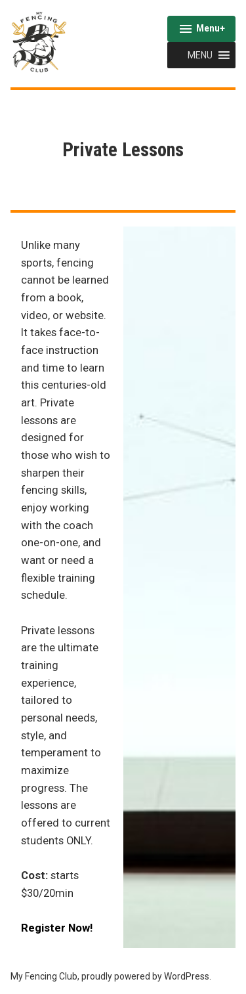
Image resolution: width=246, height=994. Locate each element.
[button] (200, 55)
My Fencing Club (43, 976)
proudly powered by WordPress (145, 976)
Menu (201, 30)
